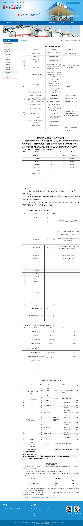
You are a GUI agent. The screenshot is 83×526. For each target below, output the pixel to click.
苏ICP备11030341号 (64, 522)
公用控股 (33, 510)
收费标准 (78, 40)
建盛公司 (48, 510)
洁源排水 (48, 511)
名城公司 (48, 508)
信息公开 (39, 22)
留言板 (72, 22)
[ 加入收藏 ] (12, 2)
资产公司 (40, 513)
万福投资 (40, 510)
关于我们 (63, 22)
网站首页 (9, 22)
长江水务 (33, 511)
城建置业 (33, 513)
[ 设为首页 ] (5, 2)
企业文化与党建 (51, 22)
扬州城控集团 (34, 508)
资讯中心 (19, 22)
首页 (66, 40)
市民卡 (40, 511)
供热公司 (48, 513)
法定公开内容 (73, 40)
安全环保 (29, 22)
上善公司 (40, 508)
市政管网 (33, 515)
